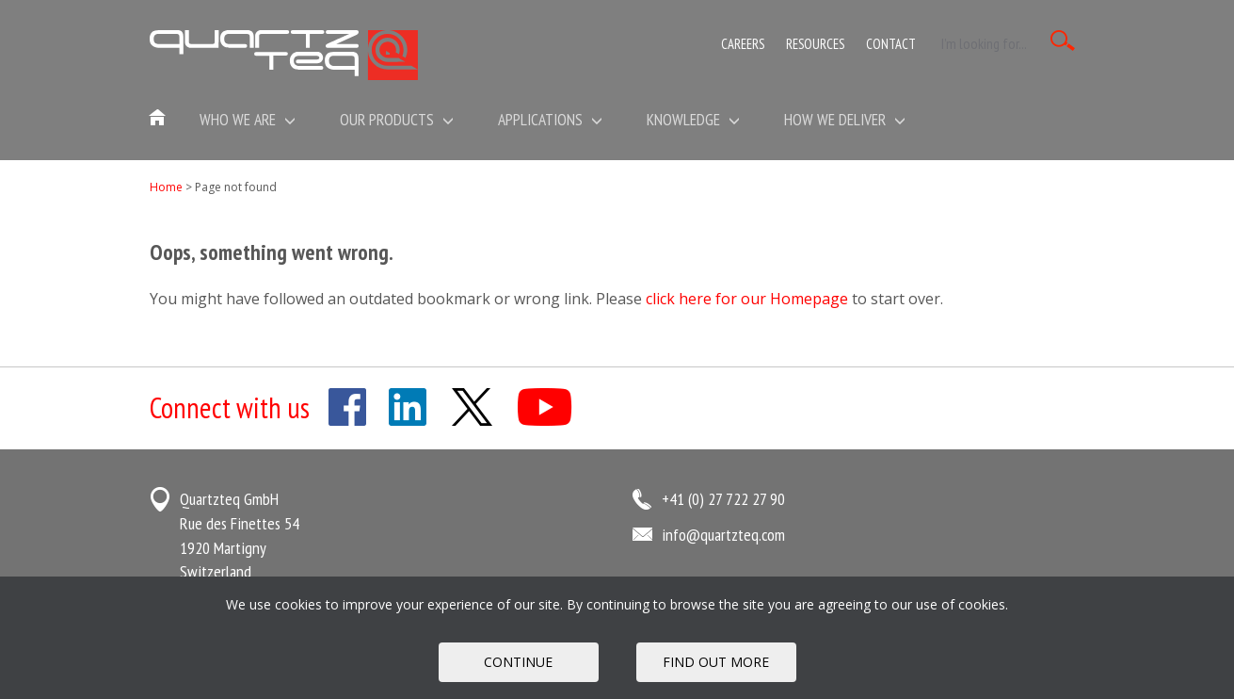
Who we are (248, 119)
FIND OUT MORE (716, 662)
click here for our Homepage (747, 298)
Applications (550, 119)
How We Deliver (844, 119)
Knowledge (693, 119)
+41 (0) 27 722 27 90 (723, 499)
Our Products (397, 119)
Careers (742, 44)
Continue (518, 662)
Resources (815, 44)
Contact (891, 44)
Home (166, 187)
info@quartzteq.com (723, 534)
